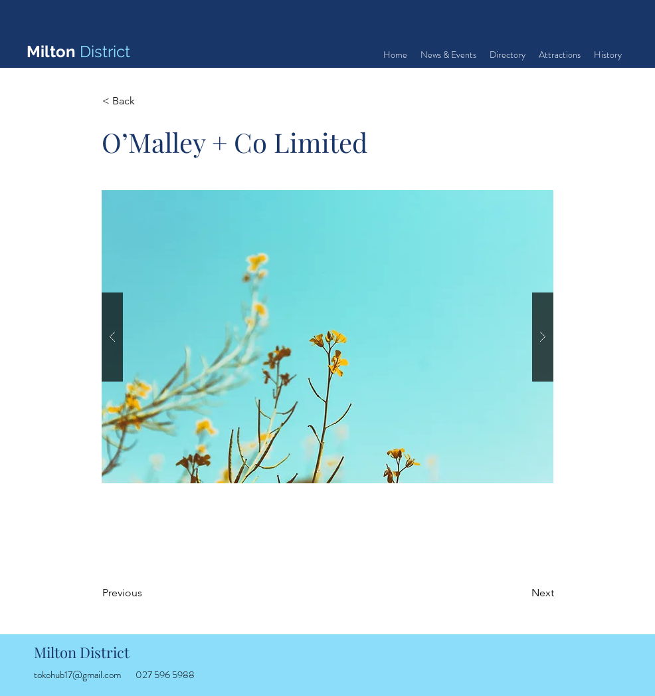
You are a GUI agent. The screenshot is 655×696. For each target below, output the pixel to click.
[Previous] (146, 593)
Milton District (82, 652)
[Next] (521, 593)
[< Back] (146, 101)
